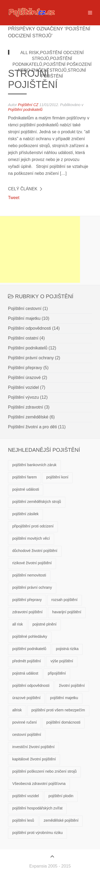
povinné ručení (24, 722)
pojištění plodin (61, 796)
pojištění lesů (23, 820)
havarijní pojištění (66, 612)
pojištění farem (24, 477)
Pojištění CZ (28, 105)
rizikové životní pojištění (32, 563)
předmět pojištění (26, 661)
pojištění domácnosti (63, 722)
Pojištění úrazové (24, 377)
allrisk (17, 710)
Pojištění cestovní (24, 308)
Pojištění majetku (24, 318)
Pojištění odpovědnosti (29, 328)
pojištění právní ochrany (32, 587)
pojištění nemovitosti (29, 575)
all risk (17, 624)
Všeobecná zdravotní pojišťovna (39, 783)
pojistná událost (25, 673)
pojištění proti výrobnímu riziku (37, 832)
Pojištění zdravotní (25, 407)
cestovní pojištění (26, 734)
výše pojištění (61, 661)
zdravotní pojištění (27, 612)
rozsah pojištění (64, 600)
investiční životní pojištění (33, 747)
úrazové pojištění (26, 698)
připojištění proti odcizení (33, 526)
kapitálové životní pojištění (34, 759)
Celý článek (22, 189)
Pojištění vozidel (23, 387)
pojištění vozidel (25, 796)
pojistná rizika (67, 649)
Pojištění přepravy (25, 367)
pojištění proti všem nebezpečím (58, 710)
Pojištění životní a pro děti (32, 427)
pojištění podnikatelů (29, 649)
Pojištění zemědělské (28, 417)
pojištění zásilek (25, 514)
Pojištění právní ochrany (31, 358)
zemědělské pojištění (61, 820)
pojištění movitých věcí (31, 538)
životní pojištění (72, 685)
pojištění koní (57, 477)
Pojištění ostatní (23, 338)
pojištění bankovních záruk (34, 465)
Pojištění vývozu (23, 397)
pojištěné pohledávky (29, 636)
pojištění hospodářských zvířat (37, 808)
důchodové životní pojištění (34, 551)
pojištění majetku (64, 698)
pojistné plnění (45, 624)
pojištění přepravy (27, 600)
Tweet (13, 197)
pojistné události (25, 489)
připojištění (57, 673)
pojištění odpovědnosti (30, 685)
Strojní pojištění (33, 79)
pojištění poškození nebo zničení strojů (44, 771)
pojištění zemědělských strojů (36, 501)
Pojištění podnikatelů (25, 109)
